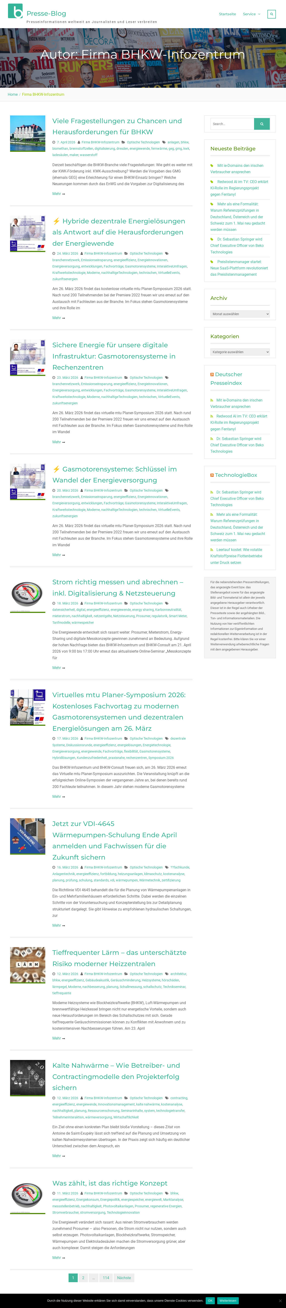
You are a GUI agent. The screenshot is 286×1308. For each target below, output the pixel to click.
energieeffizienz (125, 258)
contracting (178, 1096)
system (149, 1109)
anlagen (173, 140)
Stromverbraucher (65, 1210)
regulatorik (159, 614)
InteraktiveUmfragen (172, 264)
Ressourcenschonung (104, 1109)
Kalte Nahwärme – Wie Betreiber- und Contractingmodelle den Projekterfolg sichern (116, 1074)
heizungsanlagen (130, 872)
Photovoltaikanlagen (118, 1204)
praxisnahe (116, 755)
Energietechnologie (156, 743)
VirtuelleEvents (169, 270)
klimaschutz (153, 872)
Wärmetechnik (149, 878)
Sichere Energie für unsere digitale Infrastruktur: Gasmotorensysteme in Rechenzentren (114, 354)
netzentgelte (103, 614)
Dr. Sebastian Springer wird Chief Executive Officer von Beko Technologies (237, 243)
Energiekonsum (87, 1198)
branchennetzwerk (66, 258)
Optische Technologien (143, 140)
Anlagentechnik (63, 872)
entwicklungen (91, 264)
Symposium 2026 (161, 755)
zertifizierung (171, 878)
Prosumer (143, 614)
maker (74, 153)
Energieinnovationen (152, 258)
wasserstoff (88, 153)
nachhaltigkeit (82, 614)
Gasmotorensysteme (140, 264)
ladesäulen (60, 153)
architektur (178, 972)
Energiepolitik (110, 1198)
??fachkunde (179, 865)
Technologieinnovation (123, 1210)
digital (80, 608)
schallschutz (152, 985)
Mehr (56, 192)
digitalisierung (105, 147)
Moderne (93, 270)
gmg (178, 147)
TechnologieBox (236, 473)
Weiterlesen (228, 1300)
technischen (148, 270)
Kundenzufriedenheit (92, 755)
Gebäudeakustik (97, 978)
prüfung (71, 878)
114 (106, 1276)
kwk (186, 147)
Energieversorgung (66, 264)
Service (249, 13)
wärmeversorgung (98, 1115)
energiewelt (153, 1198)
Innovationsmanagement (116, 1102)
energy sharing (143, 608)
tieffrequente (61, 991)
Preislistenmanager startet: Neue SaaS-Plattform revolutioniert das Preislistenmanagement (239, 266)
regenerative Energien (166, 1204)
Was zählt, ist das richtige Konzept (110, 1181)
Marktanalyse (173, 1198)
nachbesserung (93, 985)
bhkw (185, 140)
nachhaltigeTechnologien (119, 270)
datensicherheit (63, 608)
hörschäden (170, 978)
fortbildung (108, 872)
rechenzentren (136, 755)
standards (101, 878)
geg (171, 147)
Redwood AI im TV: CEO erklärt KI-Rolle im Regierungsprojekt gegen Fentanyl (239, 186)
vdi (112, 878)
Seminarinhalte (132, 1109)
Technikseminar (174, 985)
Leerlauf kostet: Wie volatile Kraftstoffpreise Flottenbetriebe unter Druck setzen (236, 554)
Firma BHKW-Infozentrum (100, 140)
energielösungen (129, 743)
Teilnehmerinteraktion (68, 1115)
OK (210, 1300)
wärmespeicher (83, 620)
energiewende (140, 147)
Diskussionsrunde (79, 743)
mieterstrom (61, 614)
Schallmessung (131, 985)
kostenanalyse (173, 872)
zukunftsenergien (65, 277)
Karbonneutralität (168, 608)
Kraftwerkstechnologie (68, 270)
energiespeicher (132, 1198)
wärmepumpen (127, 878)
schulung (85, 878)
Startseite (227, 13)
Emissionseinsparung (96, 258)
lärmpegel (59, 985)
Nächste (124, 1276)
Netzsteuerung (124, 614)
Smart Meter (178, 614)
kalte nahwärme (148, 1102)
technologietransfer (170, 1109)
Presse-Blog (46, 12)
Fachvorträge (114, 264)
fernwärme (159, 147)
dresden (122, 147)
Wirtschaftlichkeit (126, 1115)
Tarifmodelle (61, 620)
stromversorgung (92, 1210)
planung (58, 878)
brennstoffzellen (81, 147)
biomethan (60, 147)
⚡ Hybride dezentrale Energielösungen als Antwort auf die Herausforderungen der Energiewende (118, 230)
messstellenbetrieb (66, 1204)
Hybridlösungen (63, 755)
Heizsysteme (151, 978)
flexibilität (131, 749)
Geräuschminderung (125, 978)
